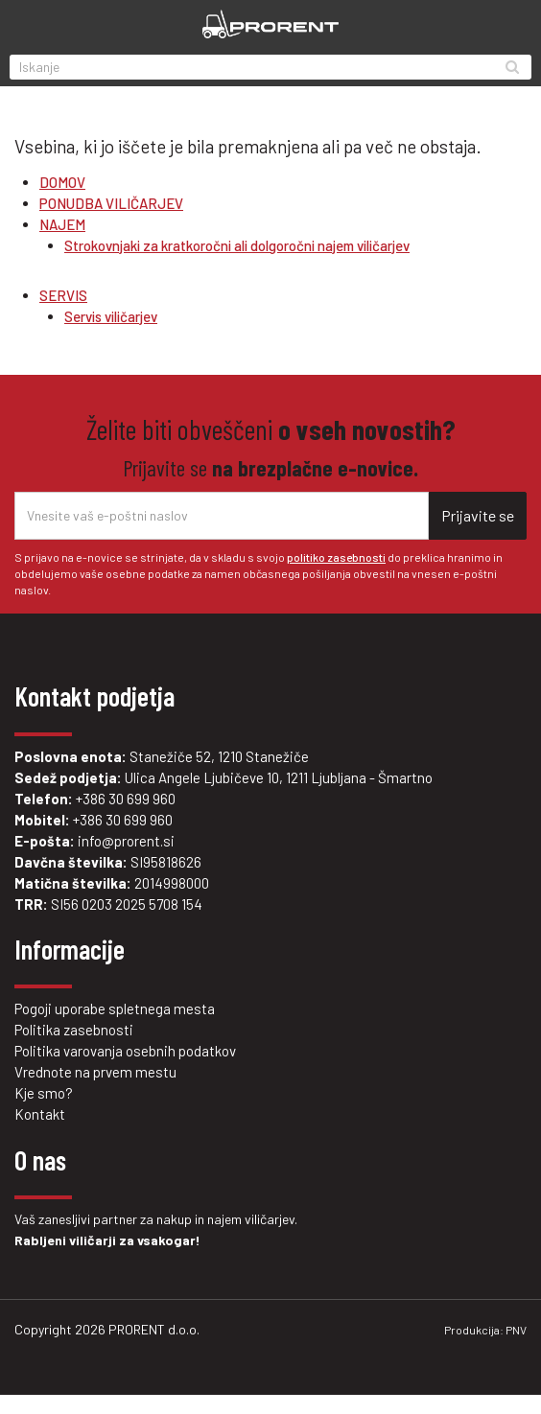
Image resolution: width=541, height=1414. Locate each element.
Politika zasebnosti (73, 1029)
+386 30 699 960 (126, 798)
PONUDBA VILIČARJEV (111, 203)
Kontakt (39, 1114)
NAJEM (62, 224)
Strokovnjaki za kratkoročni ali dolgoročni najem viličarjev (237, 245)
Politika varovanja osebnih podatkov (125, 1050)
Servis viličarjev (110, 316)
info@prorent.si (126, 840)
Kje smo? (43, 1092)
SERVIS (63, 295)
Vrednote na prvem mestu (95, 1071)
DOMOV (62, 182)
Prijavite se (477, 515)
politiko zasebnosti (336, 557)
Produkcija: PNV (485, 1329)
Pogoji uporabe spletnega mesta (114, 1008)
